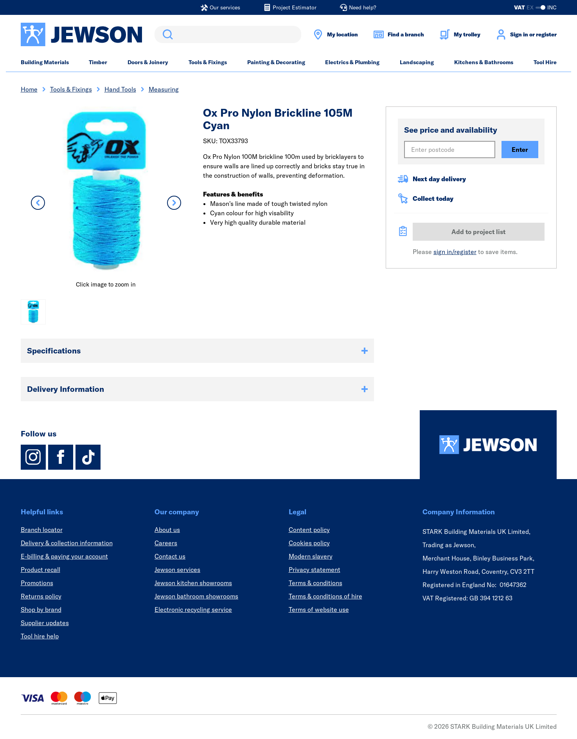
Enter (520, 149)
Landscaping (417, 62)
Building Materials (45, 62)
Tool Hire (545, 62)
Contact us (170, 556)
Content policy (309, 530)
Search (166, 34)
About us (167, 530)
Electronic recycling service (193, 609)
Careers (166, 543)
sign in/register (454, 252)
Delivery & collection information (67, 543)
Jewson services (177, 569)
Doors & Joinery (148, 62)
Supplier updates (45, 623)
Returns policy (41, 596)
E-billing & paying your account (64, 556)
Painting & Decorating (276, 62)
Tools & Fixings (208, 62)
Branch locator (42, 530)
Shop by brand (41, 609)
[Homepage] (488, 444)
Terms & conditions (315, 583)
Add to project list (478, 232)
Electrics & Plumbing (352, 62)
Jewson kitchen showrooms (193, 583)
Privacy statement (314, 569)
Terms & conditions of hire (325, 596)
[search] (228, 34)
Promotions (37, 583)
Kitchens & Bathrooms (483, 62)
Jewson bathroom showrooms (196, 596)
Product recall (40, 569)
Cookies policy (309, 543)
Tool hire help (40, 636)
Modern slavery (311, 556)
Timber (98, 62)
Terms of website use (319, 609)
